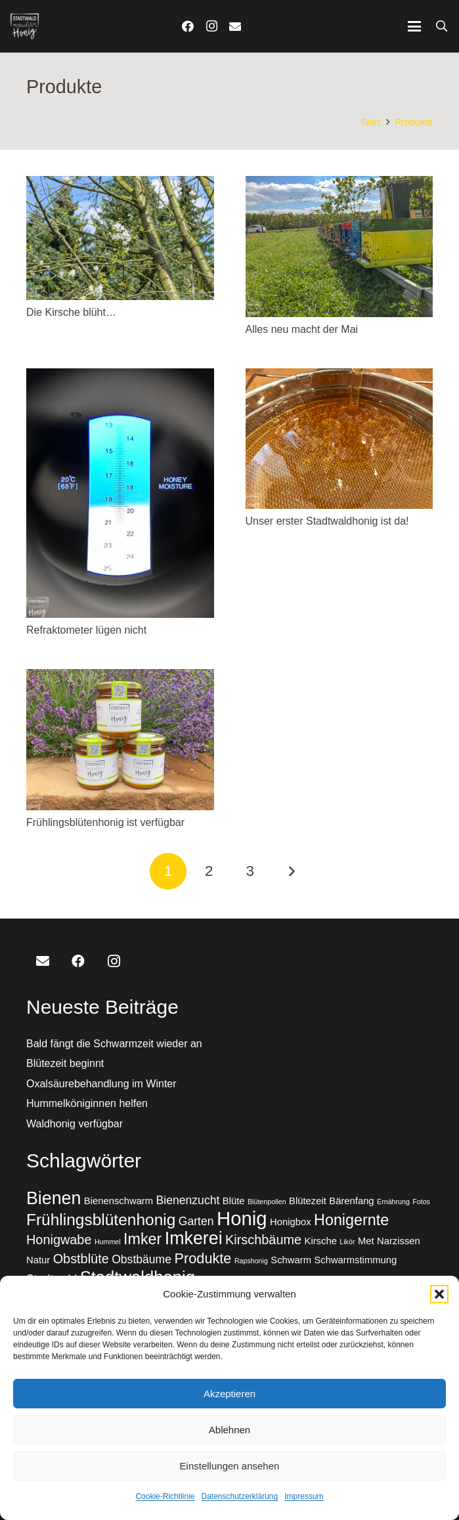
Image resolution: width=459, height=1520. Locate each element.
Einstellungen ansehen (230, 1465)
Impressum (303, 1496)
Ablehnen (229, 1429)
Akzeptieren (229, 1393)
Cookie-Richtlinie (164, 1496)
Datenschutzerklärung (239, 1496)
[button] (439, 1294)
